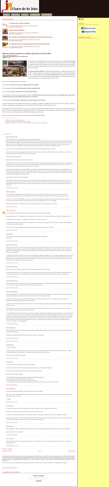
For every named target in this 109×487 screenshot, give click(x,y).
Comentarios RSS (35, 14)
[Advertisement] (20, 127)
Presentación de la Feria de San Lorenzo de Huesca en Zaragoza (26, 122)
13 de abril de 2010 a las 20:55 (12, 358)
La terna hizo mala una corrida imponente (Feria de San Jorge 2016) (29, 44)
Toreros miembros (47, 14)
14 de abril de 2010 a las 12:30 (12, 422)
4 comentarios (17, 40)
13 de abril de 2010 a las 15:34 (12, 287)
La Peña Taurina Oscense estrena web (17, 121)
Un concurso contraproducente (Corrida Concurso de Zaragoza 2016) (30, 37)
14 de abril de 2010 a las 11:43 (12, 401)
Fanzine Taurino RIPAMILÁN (16, 30)
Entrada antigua (71, 451)
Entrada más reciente (7, 451)
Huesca (9, 57)
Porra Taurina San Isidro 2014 (14, 120)
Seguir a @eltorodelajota (8, 55)
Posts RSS (25, 14)
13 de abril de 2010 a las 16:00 (12, 323)
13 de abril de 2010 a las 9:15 (11, 206)
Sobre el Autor (15, 14)
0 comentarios (17, 47)
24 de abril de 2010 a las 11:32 (12, 445)
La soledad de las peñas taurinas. (19, 23)
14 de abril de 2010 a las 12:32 (12, 434)
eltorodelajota (9, 191)
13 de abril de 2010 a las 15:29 (12, 276)
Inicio (40, 451)
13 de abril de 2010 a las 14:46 (12, 240)
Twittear (15, 55)
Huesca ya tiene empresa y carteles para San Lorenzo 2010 (26, 53)
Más (21, 40)
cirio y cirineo (9, 210)
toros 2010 (9, 438)
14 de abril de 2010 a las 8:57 (11, 384)
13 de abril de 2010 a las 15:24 (12, 262)
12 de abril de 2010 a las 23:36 (12, 187)
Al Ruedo (6, 14)
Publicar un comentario (7, 448)
